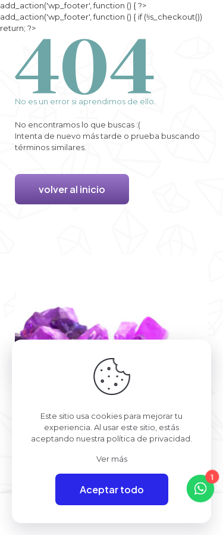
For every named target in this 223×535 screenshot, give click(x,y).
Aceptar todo (112, 489)
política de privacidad (148, 438)
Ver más (111, 459)
